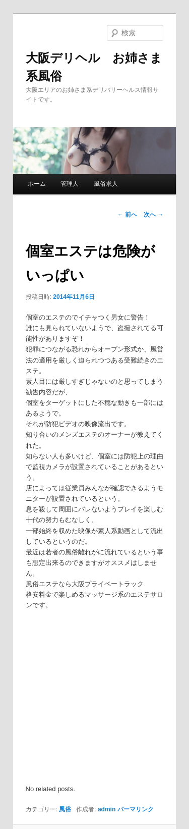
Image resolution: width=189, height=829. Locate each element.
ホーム (37, 183)
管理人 (69, 183)
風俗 (65, 809)
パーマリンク (135, 809)
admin (106, 809)
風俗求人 (106, 183)
